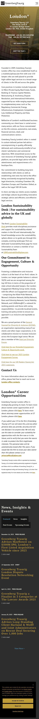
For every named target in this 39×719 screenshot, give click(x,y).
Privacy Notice (28, 689)
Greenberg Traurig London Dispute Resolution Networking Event (17, 575)
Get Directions (19, 43)
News (15, 519)
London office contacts (10, 382)
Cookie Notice (8, 691)
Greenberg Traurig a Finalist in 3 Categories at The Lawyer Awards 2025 (19, 598)
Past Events (7, 525)
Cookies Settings (18, 711)
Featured (6, 519)
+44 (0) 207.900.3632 (21, 37)
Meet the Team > (19, 51)
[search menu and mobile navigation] (37, 3)
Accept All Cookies (18, 701)
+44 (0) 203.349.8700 (25, 35)
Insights (24, 519)
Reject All (18, 706)
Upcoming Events (22, 525)
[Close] (33, 684)
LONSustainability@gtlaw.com (16, 252)
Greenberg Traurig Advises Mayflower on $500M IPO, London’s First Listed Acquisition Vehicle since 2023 (17, 546)
